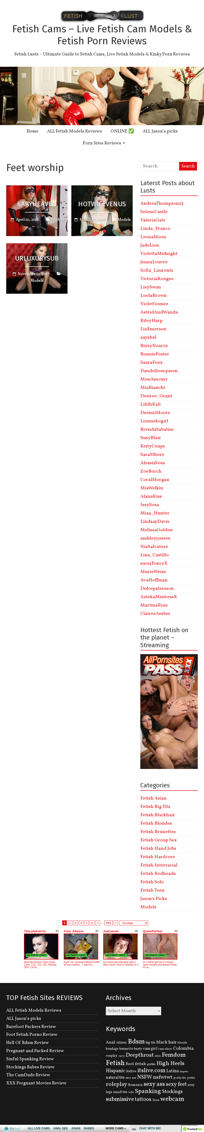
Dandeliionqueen (159, 371)
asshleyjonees (155, 538)
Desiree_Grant (156, 396)
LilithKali (150, 404)
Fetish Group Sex (158, 840)
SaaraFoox (151, 362)
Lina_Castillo (154, 555)
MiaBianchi (152, 387)
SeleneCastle (154, 212)
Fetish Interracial (158, 865)
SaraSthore (152, 454)
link (200, 1057)
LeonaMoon (153, 237)
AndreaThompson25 (161, 203)
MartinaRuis (154, 605)
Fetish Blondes (156, 823)
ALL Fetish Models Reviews (74, 131)
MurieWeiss (153, 572)
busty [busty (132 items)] (138, 1049)
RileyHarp (151, 320)
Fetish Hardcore (157, 857)
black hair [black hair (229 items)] (166, 1042)
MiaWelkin (151, 488)
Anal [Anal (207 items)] (110, 1042)
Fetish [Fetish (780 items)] (115, 1063)
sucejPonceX (153, 563)
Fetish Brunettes (158, 831)
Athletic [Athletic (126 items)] (121, 1042)
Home (32, 131)
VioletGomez (154, 304)
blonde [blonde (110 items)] (182, 1043)
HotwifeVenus (102, 204)
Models (57, 219)
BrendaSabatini (157, 429)
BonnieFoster (154, 354)
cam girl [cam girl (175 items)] (150, 1048)
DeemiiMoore (155, 412)
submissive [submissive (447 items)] (120, 1099)
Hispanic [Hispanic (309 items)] (115, 1070)
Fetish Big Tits (155, 806)
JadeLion (149, 245)
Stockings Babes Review (30, 1067)
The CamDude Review (28, 1075)
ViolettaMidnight (158, 253)
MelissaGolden (156, 530)
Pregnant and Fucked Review (35, 1051)
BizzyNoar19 (154, 345)
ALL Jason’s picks (160, 131)
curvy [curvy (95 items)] (121, 1056)
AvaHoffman (154, 580)
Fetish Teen (152, 890)
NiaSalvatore (154, 546)
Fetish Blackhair (157, 815)
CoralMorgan (154, 479)
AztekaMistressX (158, 597)
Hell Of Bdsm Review (27, 1043)
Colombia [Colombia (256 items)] (183, 1048)
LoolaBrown (153, 295)
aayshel (148, 337)
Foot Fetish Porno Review (31, 1035)
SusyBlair (150, 438)
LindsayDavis (154, 521)
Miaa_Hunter (155, 513)
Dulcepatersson (157, 588)
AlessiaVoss (152, 463)
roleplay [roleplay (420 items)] (116, 1084)
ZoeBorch (150, 471)
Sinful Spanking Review (30, 1059)
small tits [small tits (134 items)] (120, 1092)
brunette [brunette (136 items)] (126, 1049)
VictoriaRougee (157, 279)
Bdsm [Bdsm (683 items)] (136, 1041)
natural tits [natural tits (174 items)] (115, 1077)
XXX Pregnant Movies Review (36, 1083)
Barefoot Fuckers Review (31, 1027)
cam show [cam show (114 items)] (165, 1049)
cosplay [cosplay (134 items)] (111, 1056)
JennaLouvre (154, 262)
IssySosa (149, 505)
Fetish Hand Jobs (158, 848)
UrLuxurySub (37, 258)
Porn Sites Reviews (102, 143)
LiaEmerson (153, 329)
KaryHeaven (37, 204)
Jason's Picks (153, 898)
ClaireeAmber (155, 613)
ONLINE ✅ (122, 131)
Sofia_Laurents (156, 270)
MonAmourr (154, 379)
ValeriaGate (152, 220)
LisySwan (150, 287)
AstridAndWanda (159, 312)
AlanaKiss (151, 496)
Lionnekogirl (154, 421)
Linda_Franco (155, 228)
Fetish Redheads (158, 873)
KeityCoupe (152, 446)
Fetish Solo (152, 882)
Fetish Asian (153, 798)
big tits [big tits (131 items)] (150, 1042)
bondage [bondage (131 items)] (112, 1049)
